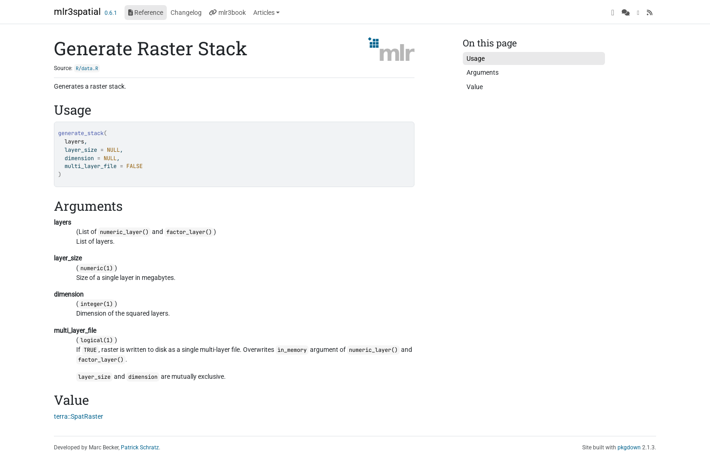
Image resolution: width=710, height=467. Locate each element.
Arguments (483, 72)
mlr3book (227, 12)
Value (475, 87)
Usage (476, 58)
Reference (145, 12)
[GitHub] (613, 12)
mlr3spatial (77, 11)
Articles (264, 12)
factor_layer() (189, 232)
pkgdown (629, 447)
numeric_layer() (124, 232)
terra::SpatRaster (78, 416)
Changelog (186, 12)
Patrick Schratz (140, 447)
